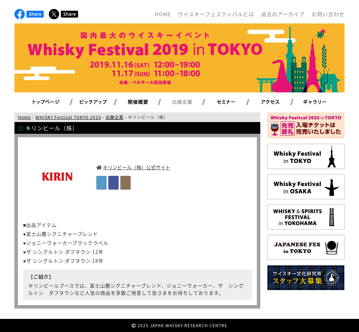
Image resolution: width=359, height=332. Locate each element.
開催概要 (146, 102)
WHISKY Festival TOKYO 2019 (68, 117)
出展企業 (190, 102)
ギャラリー (323, 102)
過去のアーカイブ (283, 14)
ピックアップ (102, 102)
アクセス (279, 102)
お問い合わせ (328, 14)
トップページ (47, 102)
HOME (163, 14)
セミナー (234, 102)
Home (24, 117)
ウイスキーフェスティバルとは (216, 14)
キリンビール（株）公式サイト (136, 167)
